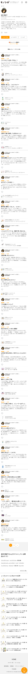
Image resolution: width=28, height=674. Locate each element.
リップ (16, 563)
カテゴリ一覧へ (23, 570)
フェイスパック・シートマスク (8, 563)
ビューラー (21, 565)
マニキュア (11, 565)
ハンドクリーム (13, 560)
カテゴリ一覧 (10, 662)
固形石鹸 (19, 560)
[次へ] (14, 545)
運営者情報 (6, 666)
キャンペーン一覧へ (14, 43)
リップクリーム (4, 565)
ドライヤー (21, 563)
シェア (23, 37)
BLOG (5, 32)
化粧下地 (16, 565)
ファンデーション (5, 560)
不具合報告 (14, 669)
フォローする (5, 37)
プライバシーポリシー (19, 666)
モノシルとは (17, 662)
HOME (14, 659)
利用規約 (12, 666)
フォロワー (14, 37)
